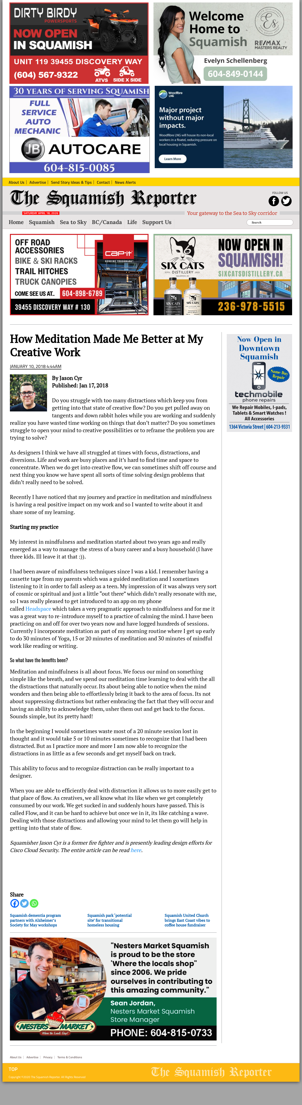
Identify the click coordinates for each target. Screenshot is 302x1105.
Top (13, 1069)
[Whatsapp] (34, 903)
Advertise (32, 1057)
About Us (16, 1057)
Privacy (47, 1057)
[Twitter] (24, 903)
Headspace (38, 608)
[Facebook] (14, 903)
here (135, 850)
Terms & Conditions (69, 1057)
